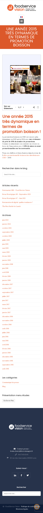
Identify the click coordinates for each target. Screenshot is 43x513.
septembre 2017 (8, 292)
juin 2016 (5, 337)
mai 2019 (5, 248)
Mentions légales (22, 509)
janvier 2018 (6, 280)
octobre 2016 (7, 325)
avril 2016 (5, 345)
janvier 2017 (6, 312)
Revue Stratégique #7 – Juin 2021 (13, 198)
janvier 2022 (6, 224)
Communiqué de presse (10, 382)
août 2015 (5, 369)
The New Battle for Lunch (11, 206)
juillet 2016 (6, 333)
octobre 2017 (6, 288)
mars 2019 (6, 252)
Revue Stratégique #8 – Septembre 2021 (16, 194)
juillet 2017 (6, 296)
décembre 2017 (7, 284)
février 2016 (6, 349)
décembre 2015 (7, 357)
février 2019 (6, 256)
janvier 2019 (6, 260)
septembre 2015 (8, 365)
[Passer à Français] (22, 17)
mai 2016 (5, 341)
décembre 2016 (7, 316)
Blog (4, 386)
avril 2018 (5, 272)
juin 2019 (5, 244)
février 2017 (6, 308)
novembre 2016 (7, 321)
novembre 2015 (7, 361)
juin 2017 (5, 300)
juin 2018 (5, 268)
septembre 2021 (8, 232)
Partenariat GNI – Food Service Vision (16, 190)
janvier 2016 (6, 353)
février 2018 (6, 276)
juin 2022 (5, 220)
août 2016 (5, 329)
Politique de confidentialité (30, 506)
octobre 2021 (6, 228)
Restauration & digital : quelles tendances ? (17, 202)
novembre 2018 (7, 264)
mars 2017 (5, 304)
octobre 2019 (7, 236)
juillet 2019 (6, 240)
